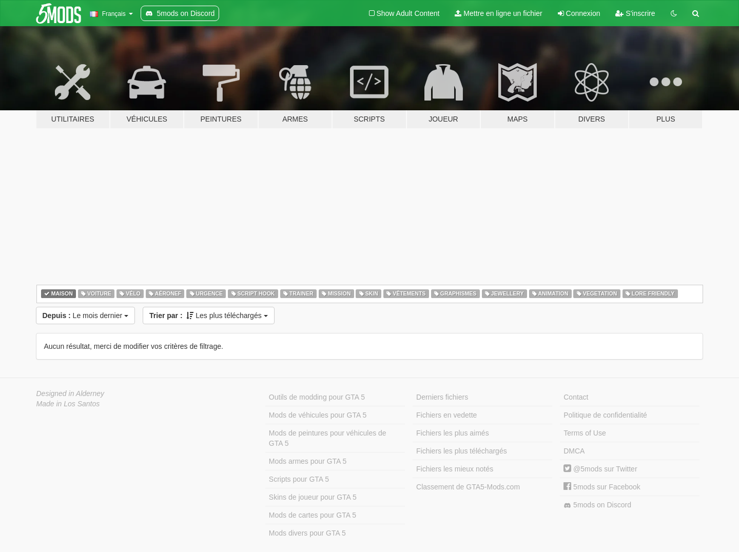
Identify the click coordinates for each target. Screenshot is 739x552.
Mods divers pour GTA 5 (307, 533)
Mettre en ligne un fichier (498, 13)
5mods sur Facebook (601, 486)
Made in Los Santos (68, 404)
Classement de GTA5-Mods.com (468, 487)
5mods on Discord (597, 505)
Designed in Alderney (70, 393)
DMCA (574, 451)
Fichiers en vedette (446, 415)
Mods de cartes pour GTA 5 (312, 515)
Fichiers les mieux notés (454, 469)
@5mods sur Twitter (600, 469)
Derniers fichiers (442, 397)
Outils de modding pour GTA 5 (317, 397)
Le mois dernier (86, 315)
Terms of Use (584, 433)
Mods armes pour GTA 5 (307, 461)
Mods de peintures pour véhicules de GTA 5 (327, 438)
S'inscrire (635, 13)
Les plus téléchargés (208, 315)
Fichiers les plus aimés (452, 433)
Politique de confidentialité (605, 415)
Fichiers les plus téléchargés (461, 451)
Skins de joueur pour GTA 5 (313, 497)
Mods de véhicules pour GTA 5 (317, 415)
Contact (575, 397)
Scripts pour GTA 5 (299, 479)
